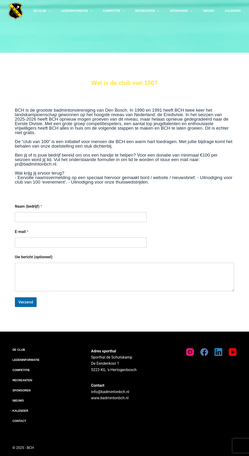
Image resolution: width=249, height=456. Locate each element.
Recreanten (148, 11)
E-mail (21, 231)
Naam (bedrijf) (28, 206)
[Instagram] (190, 352)
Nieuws (208, 11)
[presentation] (45, 312)
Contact (19, 421)
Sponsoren (182, 11)
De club (42, 11)
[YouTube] (232, 352)
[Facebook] (204, 352)
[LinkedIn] (218, 352)
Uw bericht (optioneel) (33, 257)
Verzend (25, 302)
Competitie (115, 11)
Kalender (233, 11)
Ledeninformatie (77, 11)
